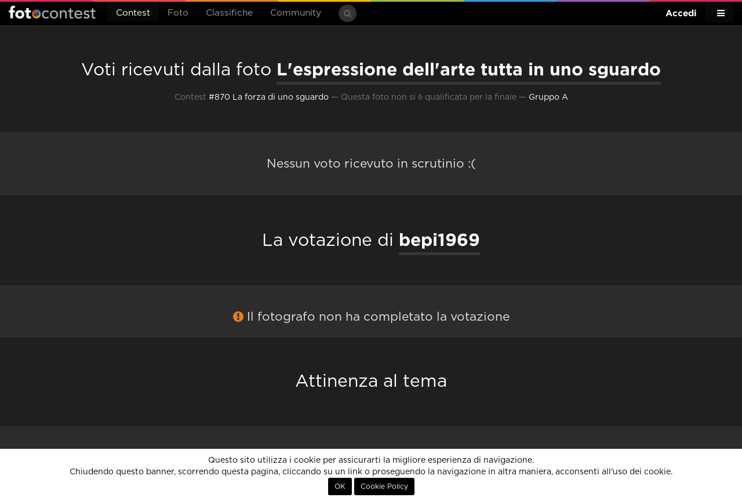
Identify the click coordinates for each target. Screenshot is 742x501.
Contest (133, 13)
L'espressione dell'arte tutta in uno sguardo (469, 69)
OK (339, 486)
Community (295, 13)
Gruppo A (548, 97)
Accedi (681, 13)
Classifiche (229, 13)
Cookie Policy (384, 486)
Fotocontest (52, 12)
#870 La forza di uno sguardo (269, 97)
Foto (178, 13)
